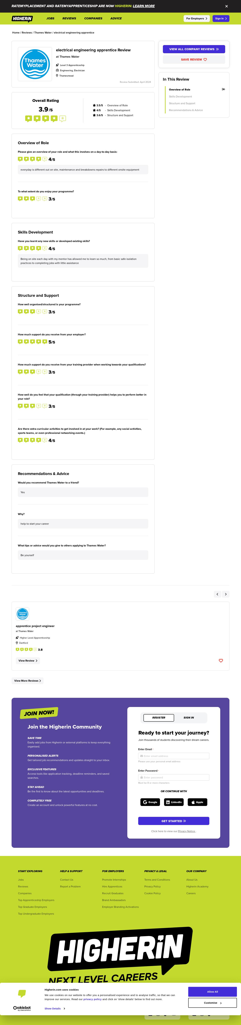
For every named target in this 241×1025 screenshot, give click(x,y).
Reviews (23, 886)
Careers (191, 893)
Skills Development (180, 96)
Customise (212, 1012)
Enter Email (145, 749)
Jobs (21, 879)
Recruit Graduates (112, 893)
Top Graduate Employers (32, 907)
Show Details (53, 1018)
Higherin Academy (197, 886)
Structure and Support (182, 103)
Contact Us (66, 879)
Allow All (212, 1001)
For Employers (196, 18)
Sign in (189, 718)
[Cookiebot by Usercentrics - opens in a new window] (22, 1018)
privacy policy (92, 1008)
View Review (28, 661)
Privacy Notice (187, 831)
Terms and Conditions (157, 879)
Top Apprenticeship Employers (36, 900)
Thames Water (69, 56)
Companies (24, 893)
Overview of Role (197, 90)
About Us (191, 879)
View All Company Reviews (194, 49)
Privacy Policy (152, 886)
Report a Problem (70, 886)
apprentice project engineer (35, 626)
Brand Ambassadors (114, 900)
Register (158, 718)
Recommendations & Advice (186, 110)
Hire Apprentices (112, 886)
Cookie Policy (152, 893)
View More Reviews (27, 681)
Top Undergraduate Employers (36, 913)
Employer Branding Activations (120, 907)
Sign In (221, 18)
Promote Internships (114, 879)
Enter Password (148, 771)
